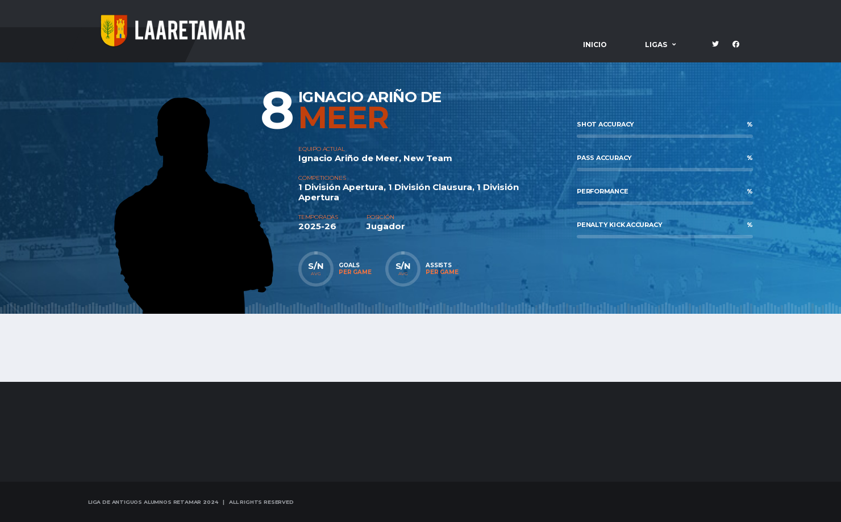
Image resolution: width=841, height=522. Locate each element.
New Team (427, 158)
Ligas (656, 44)
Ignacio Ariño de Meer (348, 158)
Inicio (595, 44)
